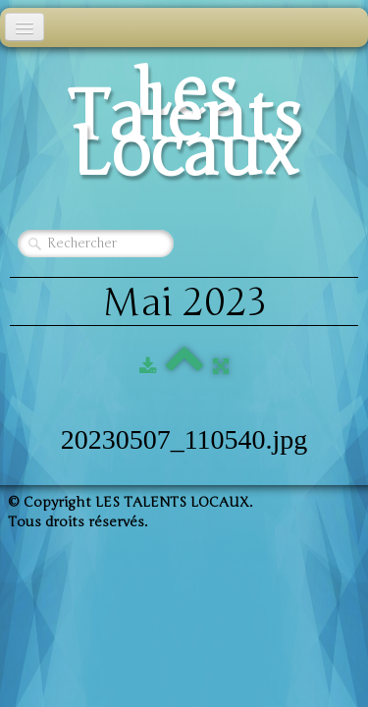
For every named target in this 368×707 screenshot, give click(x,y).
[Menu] (24, 27)
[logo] (184, 128)
